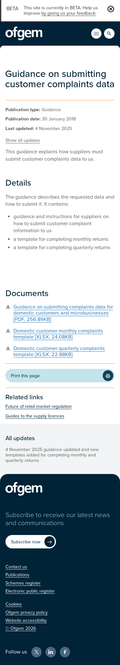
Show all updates (22, 140)
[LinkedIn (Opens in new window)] (50, 652)
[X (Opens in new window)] (36, 652)
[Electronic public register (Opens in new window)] (30, 591)
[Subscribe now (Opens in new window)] (30, 541)
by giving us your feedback (68, 13)
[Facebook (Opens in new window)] (65, 652)
